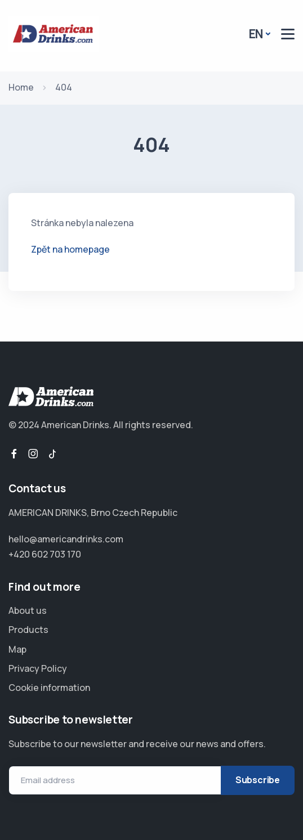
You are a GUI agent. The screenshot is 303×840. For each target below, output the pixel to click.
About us (27, 610)
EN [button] (256, 34)
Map (17, 649)
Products (28, 629)
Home (21, 87)
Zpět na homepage (70, 249)
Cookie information (49, 687)
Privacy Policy (37, 668)
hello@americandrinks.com (65, 539)
